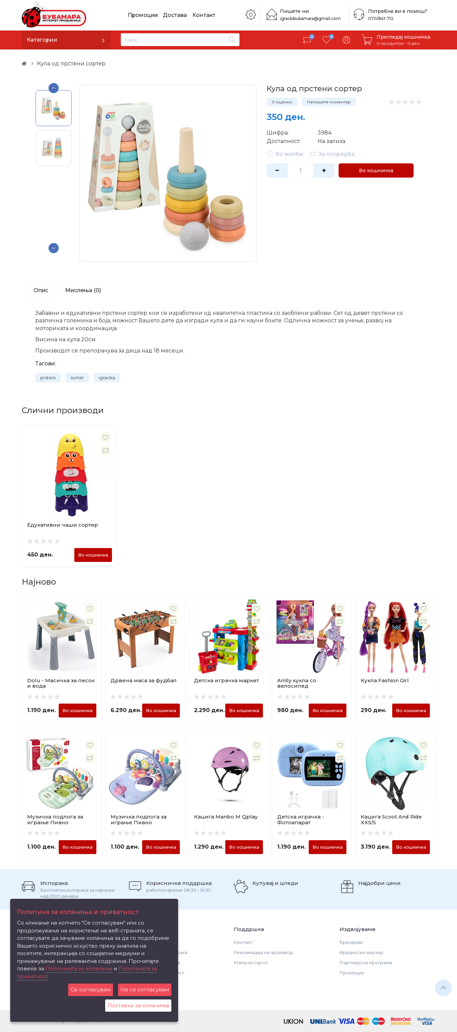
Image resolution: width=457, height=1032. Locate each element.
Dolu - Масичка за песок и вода (61, 683)
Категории (42, 40)
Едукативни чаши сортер (62, 525)
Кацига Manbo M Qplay (226, 817)
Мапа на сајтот (251, 963)
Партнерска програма (366, 963)
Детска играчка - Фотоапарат (300, 820)
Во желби (285, 153)
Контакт (204, 15)
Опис (41, 290)
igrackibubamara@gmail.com (310, 18)
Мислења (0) (83, 290)
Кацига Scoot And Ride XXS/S (391, 820)
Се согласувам (91, 989)
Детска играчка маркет (226, 680)
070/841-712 (380, 18)
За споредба (332, 153)
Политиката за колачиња (78, 968)
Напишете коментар (329, 101)
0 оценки (282, 101)
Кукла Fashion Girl (385, 680)
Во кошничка (376, 170)
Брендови (351, 942)
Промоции (143, 15)
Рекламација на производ (263, 952)
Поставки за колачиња (138, 1005)
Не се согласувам (144, 989)
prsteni (48, 377)
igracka (107, 377)
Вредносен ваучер (361, 952)
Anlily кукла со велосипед (296, 683)
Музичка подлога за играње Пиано (55, 820)
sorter (77, 377)
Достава (176, 15)
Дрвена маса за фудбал (144, 680)
